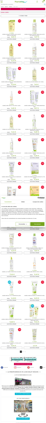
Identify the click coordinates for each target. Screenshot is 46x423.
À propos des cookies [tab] (38, 201)
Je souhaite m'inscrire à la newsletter (23, 364)
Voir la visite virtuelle (23, 418)
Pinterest (30, 367)
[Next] (25, 352)
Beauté (6, 6)
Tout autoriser (37, 224)
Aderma (10, 6)
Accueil (2, 6)
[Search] (22, 4)
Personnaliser (23, 224)
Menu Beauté (23, 9)
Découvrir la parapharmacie (23, 393)
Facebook (4, 367)
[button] (37, 2)
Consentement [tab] (8, 201)
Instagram (17, 367)
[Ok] (45, 4)
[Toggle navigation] (1, 1)
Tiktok (42, 367)
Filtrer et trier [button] (23, 15)
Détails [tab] (23, 201)
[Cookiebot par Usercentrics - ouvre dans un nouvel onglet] (38, 198)
